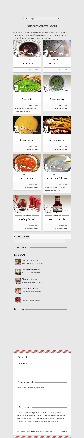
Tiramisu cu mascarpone (30, 260)
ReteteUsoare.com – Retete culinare (32, 8)
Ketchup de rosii (27, 219)
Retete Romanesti (20, 111)
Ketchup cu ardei (57, 219)
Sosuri (25, 70)
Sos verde (27, 99)
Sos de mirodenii (57, 140)
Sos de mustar (27, 140)
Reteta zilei (20, 108)
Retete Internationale (30, 108)
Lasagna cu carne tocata (30, 288)
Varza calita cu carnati (29, 279)
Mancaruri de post (52, 187)
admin (32, 70)
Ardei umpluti (27, 298)
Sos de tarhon (57, 99)
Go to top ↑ (65, 431)
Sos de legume (27, 178)
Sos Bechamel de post (57, 178)
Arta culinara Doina (25, 364)
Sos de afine (27, 63)
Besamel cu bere (57, 63)
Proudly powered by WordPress (43, 431)
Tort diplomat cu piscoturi (31, 270)
